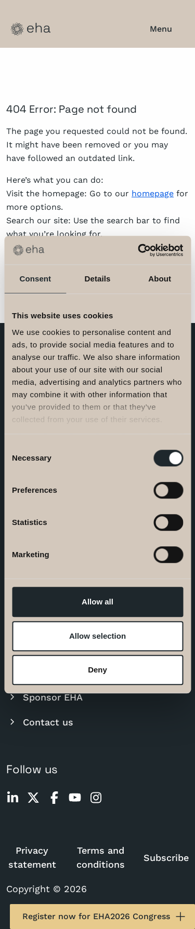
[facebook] (54, 797)
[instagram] (95, 797)
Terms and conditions (100, 857)
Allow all (97, 601)
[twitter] (33, 797)
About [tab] (159, 278)
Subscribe (166, 857)
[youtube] (75, 797)
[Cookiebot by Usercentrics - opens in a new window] (139, 250)
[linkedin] (12, 797)
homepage (153, 193)
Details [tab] (98, 278)
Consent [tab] (35, 278)
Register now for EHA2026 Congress (104, 916)
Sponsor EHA (44, 697)
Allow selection (97, 635)
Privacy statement (32, 857)
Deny (97, 669)
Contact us (39, 722)
